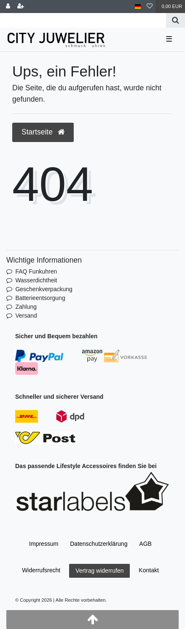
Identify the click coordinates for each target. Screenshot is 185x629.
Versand (26, 315)
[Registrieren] (20, 6)
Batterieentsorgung (40, 298)
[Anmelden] (8, 6)
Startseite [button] (42, 132)
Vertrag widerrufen (99, 570)
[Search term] (83, 20)
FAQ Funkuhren (36, 271)
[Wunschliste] (150, 6)
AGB (145, 543)
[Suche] (175, 20)
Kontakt (148, 570)
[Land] (138, 6)
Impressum (43, 543)
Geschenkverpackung (43, 289)
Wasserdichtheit (36, 280)
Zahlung (26, 306)
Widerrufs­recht (41, 570)
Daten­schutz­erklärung (98, 543)
